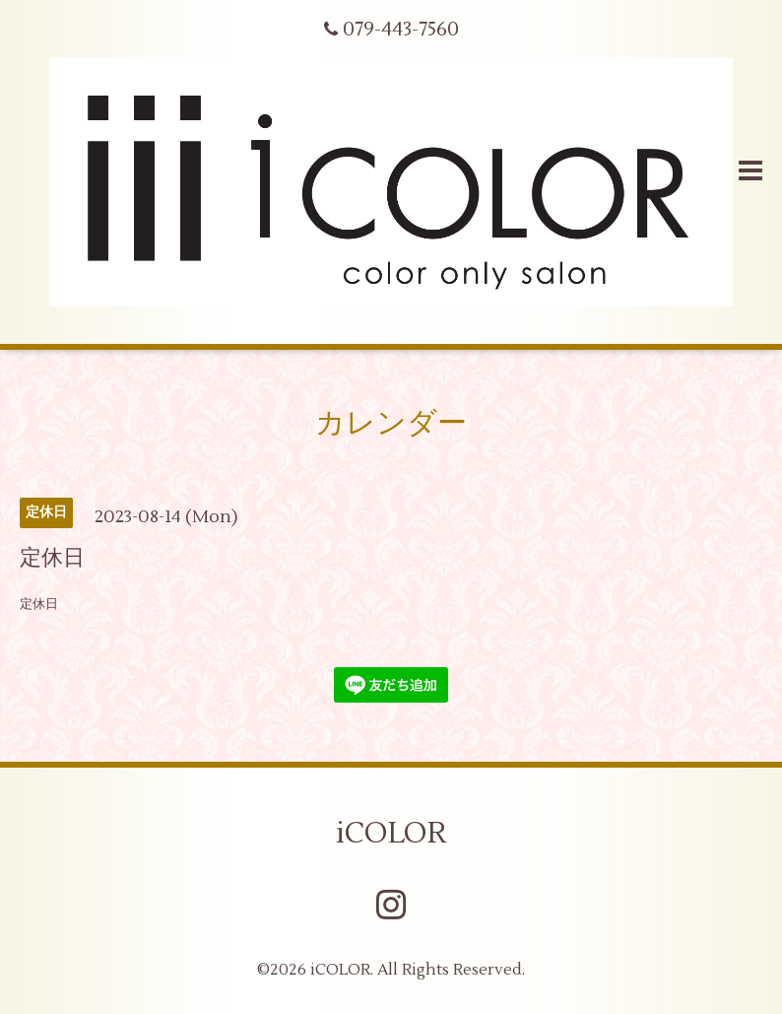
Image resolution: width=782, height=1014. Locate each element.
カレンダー (391, 423)
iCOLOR (391, 833)
